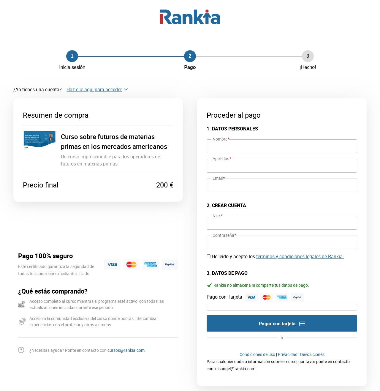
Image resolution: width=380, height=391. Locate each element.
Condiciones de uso (257, 354)
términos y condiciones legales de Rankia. (300, 256)
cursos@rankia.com (126, 350)
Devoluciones (312, 354)
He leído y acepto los (278, 256)
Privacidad (287, 354)
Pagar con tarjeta (282, 323)
